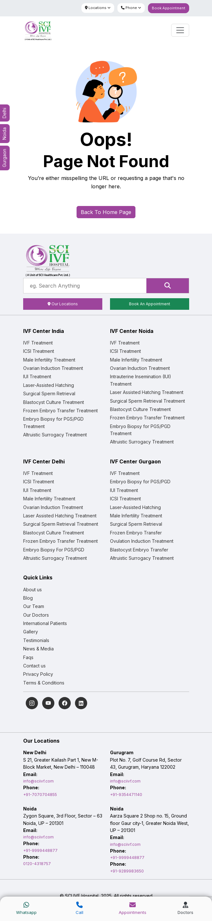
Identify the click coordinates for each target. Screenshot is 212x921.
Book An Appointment (149, 303)
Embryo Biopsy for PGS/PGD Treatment (53, 422)
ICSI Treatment (38, 351)
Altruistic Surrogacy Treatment (55, 434)
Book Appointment (168, 8)
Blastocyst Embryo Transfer (139, 549)
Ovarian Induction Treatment (53, 368)
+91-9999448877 (40, 850)
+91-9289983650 (127, 871)
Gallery (30, 631)
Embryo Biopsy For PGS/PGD (53, 549)
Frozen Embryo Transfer (136, 532)
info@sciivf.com (38, 781)
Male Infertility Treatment (49, 359)
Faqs (28, 657)
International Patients (45, 623)
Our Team (33, 606)
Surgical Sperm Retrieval (49, 393)
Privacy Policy (38, 674)
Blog (28, 598)
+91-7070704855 (40, 794)
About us (32, 589)
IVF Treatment (38, 342)
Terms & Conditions (43, 682)
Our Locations (63, 303)
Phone (131, 7)
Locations (98, 7)
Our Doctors (36, 615)
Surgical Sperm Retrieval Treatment (147, 401)
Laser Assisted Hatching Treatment (146, 392)
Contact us (34, 665)
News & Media (38, 648)
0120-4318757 (37, 863)
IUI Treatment (37, 376)
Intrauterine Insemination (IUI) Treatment (140, 380)
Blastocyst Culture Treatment (53, 402)
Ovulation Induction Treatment (141, 541)
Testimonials (36, 640)
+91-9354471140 (126, 794)
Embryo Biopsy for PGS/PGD (140, 481)
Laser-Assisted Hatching (48, 385)
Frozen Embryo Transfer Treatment (60, 410)
